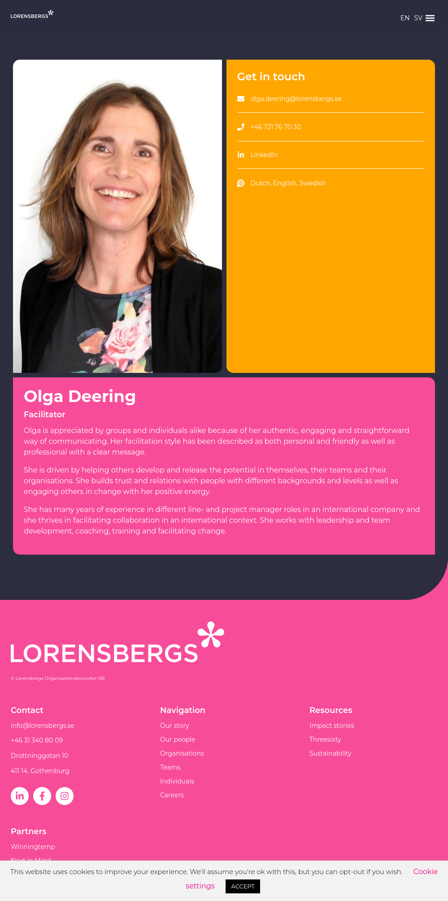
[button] (429, 18)
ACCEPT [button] (242, 886)
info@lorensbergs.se (42, 726)
